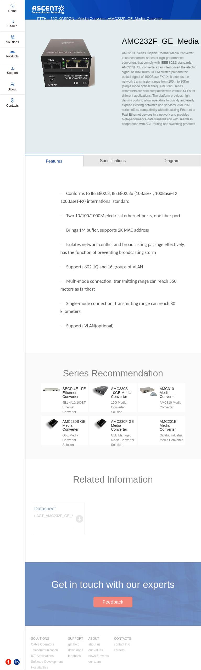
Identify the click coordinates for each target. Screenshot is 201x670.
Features (54, 162)
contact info (122, 664)
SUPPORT (75, 658)
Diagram (171, 161)
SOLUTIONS (40, 658)
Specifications (113, 161)
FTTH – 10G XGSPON (55, 19)
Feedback (113, 619)
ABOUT (93, 658)
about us (94, 664)
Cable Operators (42, 664)
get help (73, 664)
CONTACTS (122, 658)
